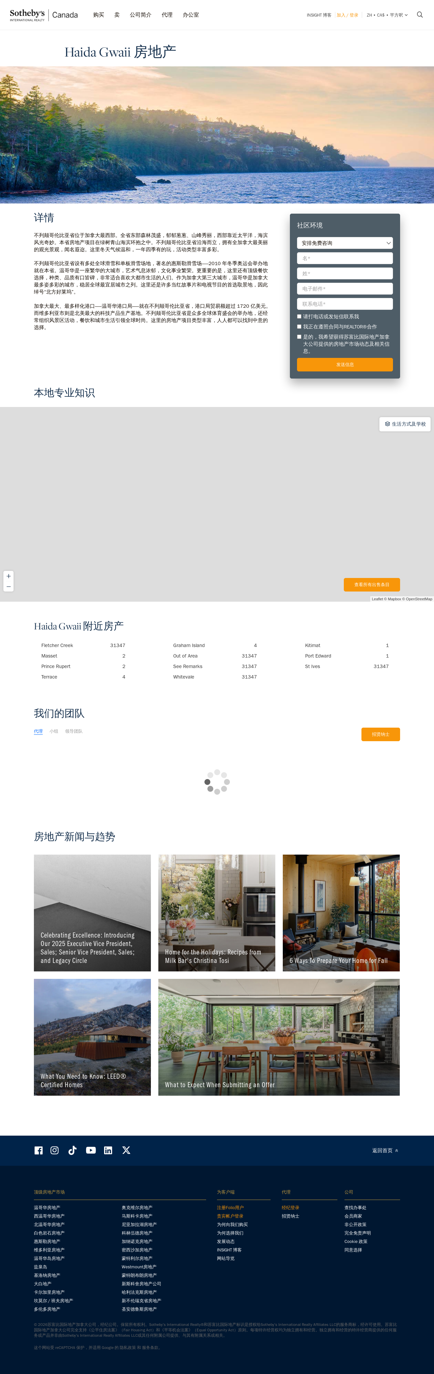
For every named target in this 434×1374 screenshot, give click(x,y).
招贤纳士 (381, 734)
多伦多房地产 (47, 1309)
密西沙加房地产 (137, 1249)
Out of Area (215, 656)
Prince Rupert (83, 666)
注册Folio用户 (230, 1207)
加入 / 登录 (347, 15)
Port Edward (347, 656)
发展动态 (226, 1241)
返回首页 (386, 1150)
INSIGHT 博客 (319, 15)
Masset (83, 656)
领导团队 (74, 731)
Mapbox (394, 599)
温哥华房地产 (47, 1207)
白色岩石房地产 (49, 1233)
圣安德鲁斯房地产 (139, 1309)
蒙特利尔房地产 (137, 1258)
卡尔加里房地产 (49, 1292)
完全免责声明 (357, 1233)
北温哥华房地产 (49, 1224)
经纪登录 (290, 1207)
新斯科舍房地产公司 (141, 1283)
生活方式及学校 (405, 424)
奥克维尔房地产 (137, 1207)
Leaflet (377, 599)
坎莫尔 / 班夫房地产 (53, 1300)
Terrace (83, 677)
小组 (54, 731)
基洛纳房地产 (47, 1275)
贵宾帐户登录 (230, 1216)
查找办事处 (355, 1207)
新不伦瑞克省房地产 (141, 1300)
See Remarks (215, 666)
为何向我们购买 (232, 1224)
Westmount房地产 (139, 1266)
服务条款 (150, 1347)
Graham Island (215, 645)
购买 (98, 15)
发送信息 (345, 364)
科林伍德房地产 (137, 1233)
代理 (167, 15)
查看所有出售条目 (372, 584)
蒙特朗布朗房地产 (139, 1275)
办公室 (191, 15)
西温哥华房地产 (49, 1216)
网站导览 (226, 1258)
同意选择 (353, 1249)
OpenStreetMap (419, 599)
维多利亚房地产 (49, 1249)
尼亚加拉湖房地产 (139, 1224)
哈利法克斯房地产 (139, 1292)
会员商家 (353, 1216)
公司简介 (141, 15)
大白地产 (43, 1283)
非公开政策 (355, 1224)
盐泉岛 (40, 1266)
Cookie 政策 (356, 1241)
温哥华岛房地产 (49, 1258)
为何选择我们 (230, 1233)
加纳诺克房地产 (137, 1241)
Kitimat (347, 645)
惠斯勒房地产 (47, 1241)
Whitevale (215, 677)
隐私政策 (128, 1347)
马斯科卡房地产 (137, 1216)
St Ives (347, 666)
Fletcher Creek (83, 645)
